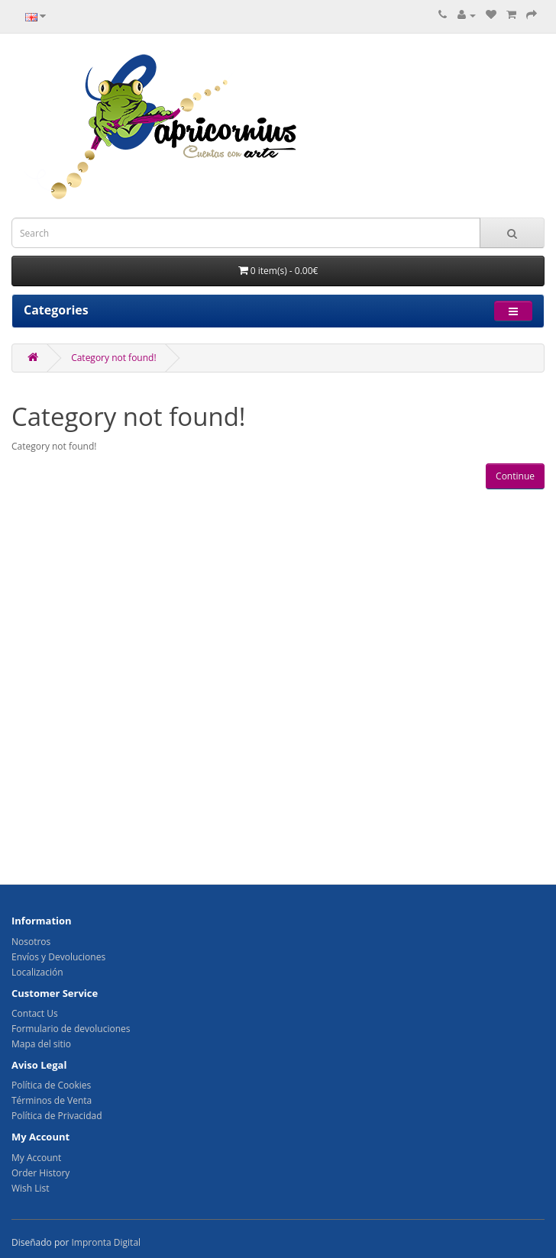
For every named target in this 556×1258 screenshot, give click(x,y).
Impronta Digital (106, 1242)
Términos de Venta (51, 1100)
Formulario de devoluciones (70, 1028)
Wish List (30, 1188)
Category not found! (113, 357)
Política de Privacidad (56, 1115)
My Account (36, 1157)
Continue (515, 475)
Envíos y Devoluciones (58, 956)
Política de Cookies (51, 1085)
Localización (37, 972)
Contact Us (34, 1013)
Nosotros (30, 941)
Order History (40, 1172)
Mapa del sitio (41, 1043)
